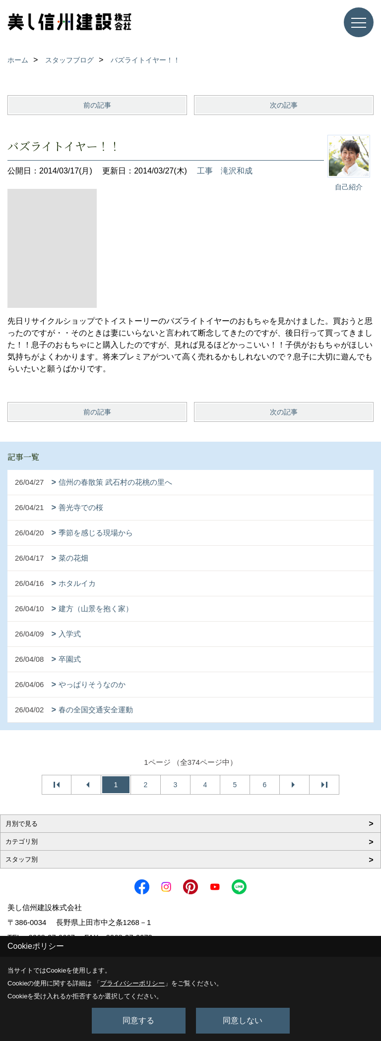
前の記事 (97, 105)
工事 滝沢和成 (225, 171)
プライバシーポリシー (132, 983)
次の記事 (284, 105)
